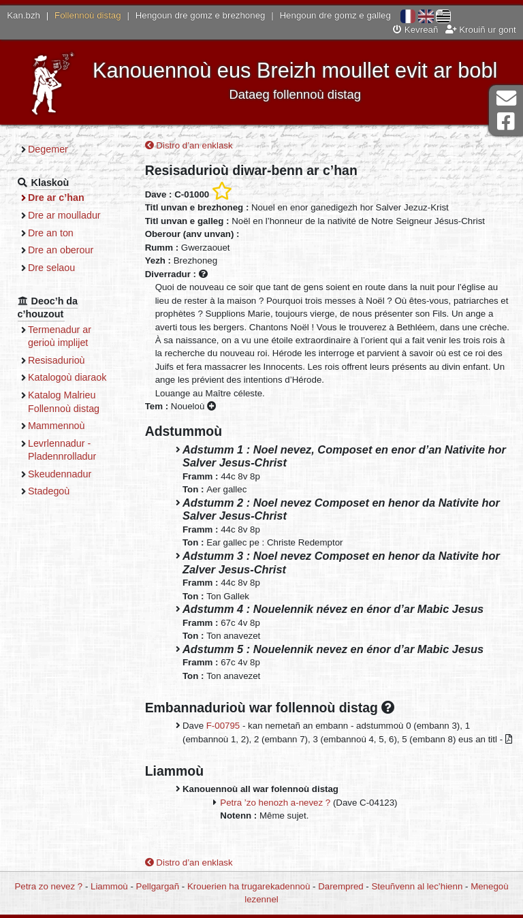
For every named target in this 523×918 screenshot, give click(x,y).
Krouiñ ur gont (480, 30)
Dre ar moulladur (64, 215)
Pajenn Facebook (506, 121)
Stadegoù (48, 491)
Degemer (48, 149)
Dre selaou (51, 267)
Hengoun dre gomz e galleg (335, 15)
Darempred (341, 886)
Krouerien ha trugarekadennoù (248, 886)
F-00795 (223, 726)
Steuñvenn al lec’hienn (417, 886)
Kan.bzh (23, 15)
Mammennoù (56, 425)
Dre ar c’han (56, 197)
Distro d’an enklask (189, 145)
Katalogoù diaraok (67, 377)
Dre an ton (51, 232)
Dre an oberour (60, 249)
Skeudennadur (59, 474)
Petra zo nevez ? (48, 886)
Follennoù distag (87, 15)
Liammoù (109, 886)
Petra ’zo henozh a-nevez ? (275, 802)
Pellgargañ (158, 886)
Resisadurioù (56, 360)
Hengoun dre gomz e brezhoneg (201, 15)
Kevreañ (415, 30)
